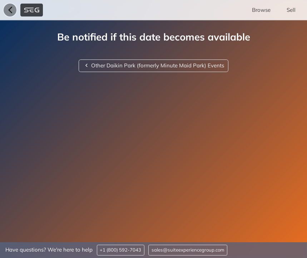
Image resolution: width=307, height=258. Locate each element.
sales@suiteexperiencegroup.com (188, 250)
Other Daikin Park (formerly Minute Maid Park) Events (153, 65)
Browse (261, 9)
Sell (291, 9)
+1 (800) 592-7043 (120, 250)
